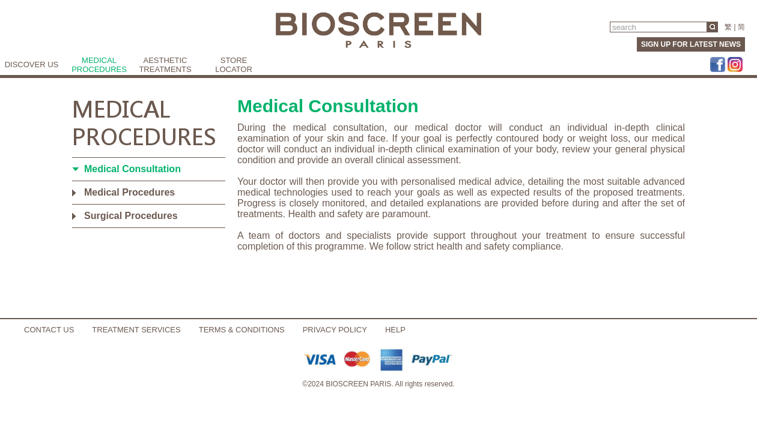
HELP (395, 329)
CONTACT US (49, 329)
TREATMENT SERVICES (136, 329)
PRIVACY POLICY (335, 329)
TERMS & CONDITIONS (242, 329)
